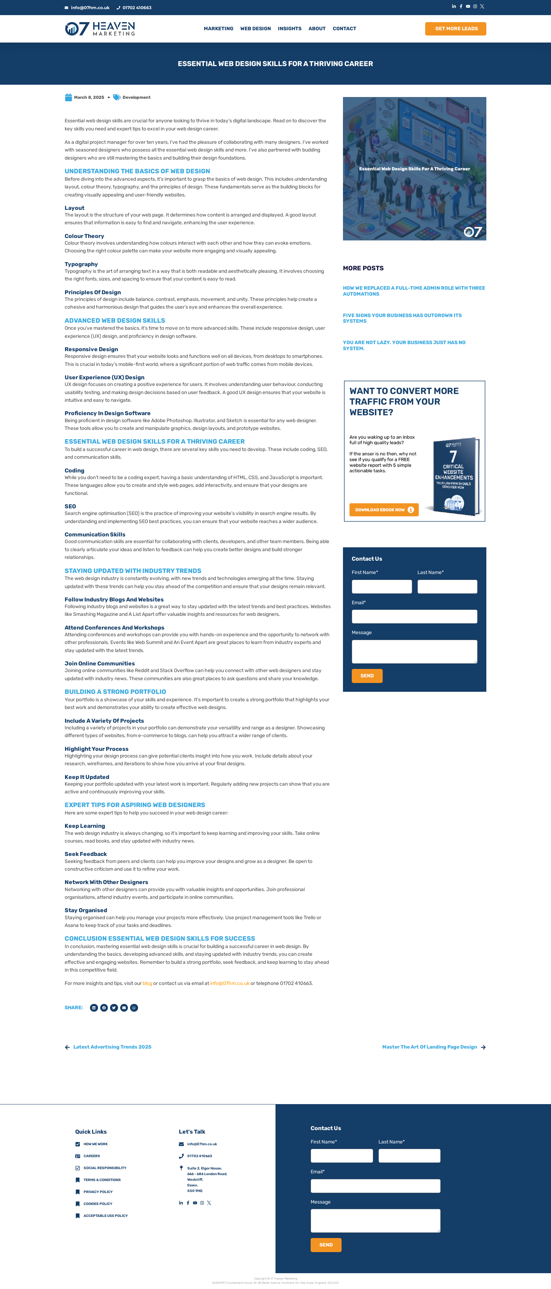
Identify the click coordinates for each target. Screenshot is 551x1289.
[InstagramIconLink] (475, 6)
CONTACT (344, 29)
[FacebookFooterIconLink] (189, 1203)
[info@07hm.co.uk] (181, 1144)
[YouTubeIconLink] (468, 6)
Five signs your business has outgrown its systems (402, 318)
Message (362, 633)
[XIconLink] (482, 6)
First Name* (365, 572)
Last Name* (430, 572)
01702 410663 (199, 1156)
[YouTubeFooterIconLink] (196, 1203)
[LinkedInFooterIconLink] (182, 1203)
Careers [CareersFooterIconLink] (92, 1156)
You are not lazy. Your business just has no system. (404, 346)
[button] (94, 1008)
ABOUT (317, 29)
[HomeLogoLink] (100, 28)
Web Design (255, 29)
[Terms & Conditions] (77, 1180)
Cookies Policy (98, 1204)
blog (147, 983)
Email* (359, 603)
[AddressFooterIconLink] (181, 1168)
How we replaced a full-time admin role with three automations (414, 291)
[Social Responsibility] (77, 1168)
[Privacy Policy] (77, 1192)
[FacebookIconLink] (461, 6)
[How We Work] (77, 1144)
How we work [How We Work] (96, 1144)
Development (137, 97)
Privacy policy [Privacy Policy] (98, 1192)
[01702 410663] (181, 1156)
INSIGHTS (290, 29)
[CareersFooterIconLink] (77, 1156)
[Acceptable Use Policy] (77, 1215)
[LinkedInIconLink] (454, 6)
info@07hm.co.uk (229, 983)
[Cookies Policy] (77, 1203)
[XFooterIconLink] (210, 1203)
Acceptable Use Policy (106, 1216)
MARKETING (218, 29)
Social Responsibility (105, 1168)
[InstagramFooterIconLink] (203, 1203)
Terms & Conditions (102, 1180)
